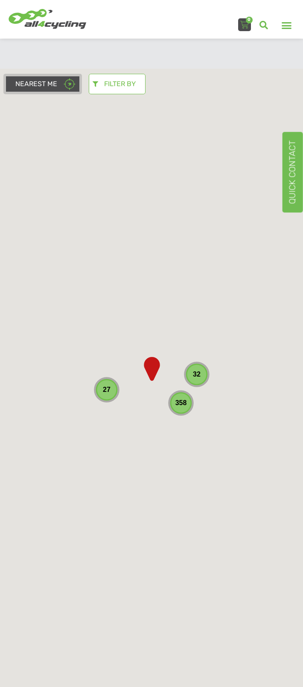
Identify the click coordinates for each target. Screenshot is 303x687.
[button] (263, 25)
